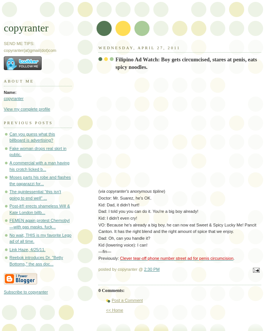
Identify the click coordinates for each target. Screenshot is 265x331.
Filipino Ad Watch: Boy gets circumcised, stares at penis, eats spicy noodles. (186, 63)
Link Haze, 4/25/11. (27, 249)
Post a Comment (127, 300)
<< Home (114, 310)
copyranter (26, 28)
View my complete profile (27, 109)
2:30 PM (152, 269)
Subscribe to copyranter (26, 292)
